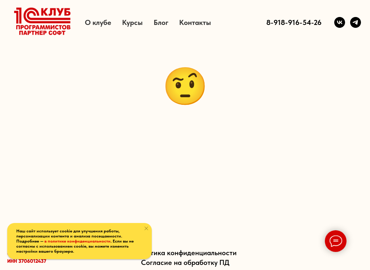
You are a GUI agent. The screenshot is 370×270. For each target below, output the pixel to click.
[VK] (339, 22)
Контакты (195, 22)
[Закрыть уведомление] (146, 228)
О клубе (98, 22)
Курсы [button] (132, 22)
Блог (161, 22)
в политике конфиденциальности (77, 241)
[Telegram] (355, 22)
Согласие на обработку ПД (185, 262)
